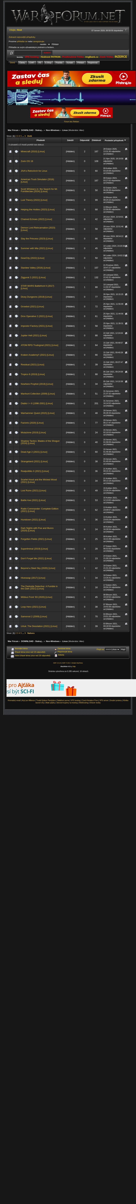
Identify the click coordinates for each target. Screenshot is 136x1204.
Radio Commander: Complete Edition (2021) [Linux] (39, 509)
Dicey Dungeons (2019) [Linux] (36, 296)
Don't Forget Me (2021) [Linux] (36, 558)
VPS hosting (75, 700)
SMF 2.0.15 (57, 663)
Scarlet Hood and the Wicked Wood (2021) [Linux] (39, 480)
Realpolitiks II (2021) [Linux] (35, 471)
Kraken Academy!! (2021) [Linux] (37, 355)
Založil (70, 140)
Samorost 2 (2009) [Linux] (34, 616)
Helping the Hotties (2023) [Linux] (38, 209)
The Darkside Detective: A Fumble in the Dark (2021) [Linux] (39, 587)
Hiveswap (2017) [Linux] (33, 578)
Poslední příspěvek (115, 140)
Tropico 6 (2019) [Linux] (33, 374)
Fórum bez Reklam (71, 122)
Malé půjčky (50, 703)
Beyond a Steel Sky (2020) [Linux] (38, 568)
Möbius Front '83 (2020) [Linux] (36, 597)
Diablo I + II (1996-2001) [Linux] (37, 403)
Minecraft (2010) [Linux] (33, 151)
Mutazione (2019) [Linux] (33, 432)
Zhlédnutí (96, 140)
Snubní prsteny (116, 700)
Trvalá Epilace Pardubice (46, 700)
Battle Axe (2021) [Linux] (33, 500)
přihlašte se (22, 41)
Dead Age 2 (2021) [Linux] (34, 452)
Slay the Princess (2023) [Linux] (37, 238)
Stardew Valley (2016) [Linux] (35, 267)
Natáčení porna (63, 700)
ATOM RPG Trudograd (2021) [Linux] (39, 345)
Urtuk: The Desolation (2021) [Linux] (39, 626)
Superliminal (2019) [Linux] (34, 548)
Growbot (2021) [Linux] (32, 306)
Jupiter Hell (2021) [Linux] (34, 335)
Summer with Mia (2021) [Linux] (37, 248)
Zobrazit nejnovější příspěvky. (22, 37)
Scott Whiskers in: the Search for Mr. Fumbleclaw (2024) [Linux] (39, 190)
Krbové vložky (95, 703)
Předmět (40, 140)
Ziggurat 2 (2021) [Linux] (33, 277)
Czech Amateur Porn (90, 700)
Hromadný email (14, 700)
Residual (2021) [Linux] (32, 364)
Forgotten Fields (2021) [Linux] (36, 539)
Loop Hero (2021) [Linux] (33, 606)
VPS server (104, 700)
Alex (81, 130)
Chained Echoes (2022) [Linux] (36, 219)
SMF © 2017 (66, 663)
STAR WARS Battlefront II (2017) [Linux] (37, 287)
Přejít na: (100, 649)
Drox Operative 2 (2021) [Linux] (36, 316)
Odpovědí (84, 140)
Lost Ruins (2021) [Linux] (33, 490)
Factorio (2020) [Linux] (32, 422)
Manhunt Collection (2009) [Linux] (38, 393)
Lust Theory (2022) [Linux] (34, 200)
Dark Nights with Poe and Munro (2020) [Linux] (37, 529)
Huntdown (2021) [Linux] (33, 519)
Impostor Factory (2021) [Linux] (36, 326)
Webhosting (83, 703)
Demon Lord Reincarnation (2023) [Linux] (38, 228)
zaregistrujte (38, 41)
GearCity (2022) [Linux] (32, 258)
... (23, 136)
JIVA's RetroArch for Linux (34, 171)
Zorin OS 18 (27, 161)
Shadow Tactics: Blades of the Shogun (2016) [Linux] (40, 442)
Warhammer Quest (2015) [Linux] (37, 413)
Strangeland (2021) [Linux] (34, 461)
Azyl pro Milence (28, 700)
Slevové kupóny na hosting (67, 703)
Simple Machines (77, 663)
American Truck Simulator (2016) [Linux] (37, 180)
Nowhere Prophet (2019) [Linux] (37, 384)
